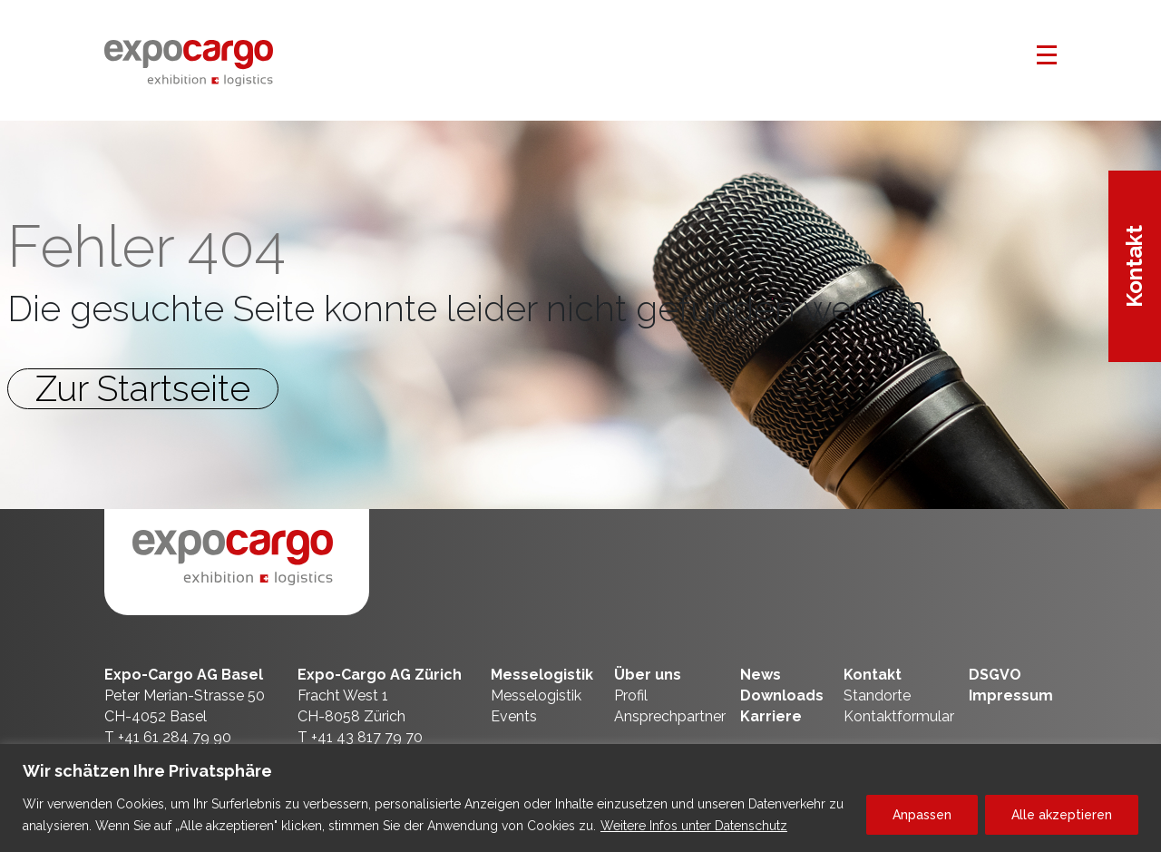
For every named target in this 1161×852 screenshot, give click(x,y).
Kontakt (1134, 266)
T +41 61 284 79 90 (167, 737)
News (760, 674)
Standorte (877, 695)
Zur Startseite (142, 388)
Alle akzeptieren (1061, 815)
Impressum (1011, 695)
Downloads (782, 695)
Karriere (771, 716)
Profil (631, 695)
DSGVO (995, 674)
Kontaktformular (899, 716)
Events (514, 716)
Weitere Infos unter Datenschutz (693, 825)
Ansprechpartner (670, 716)
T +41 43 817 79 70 (360, 737)
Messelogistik (542, 674)
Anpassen (922, 815)
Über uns (647, 674)
